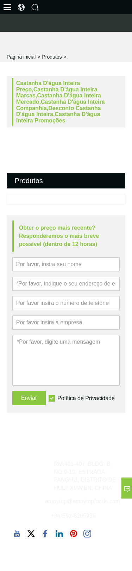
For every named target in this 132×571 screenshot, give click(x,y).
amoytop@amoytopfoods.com (82, 501)
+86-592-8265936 (73, 516)
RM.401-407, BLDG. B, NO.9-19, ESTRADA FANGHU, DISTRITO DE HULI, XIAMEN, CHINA (85, 476)
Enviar (29, 398)
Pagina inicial (21, 57)
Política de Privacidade (86, 398)
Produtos (52, 57)
